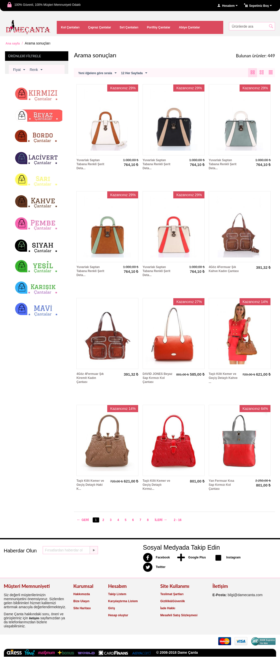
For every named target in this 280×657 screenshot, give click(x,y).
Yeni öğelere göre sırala (97, 73)
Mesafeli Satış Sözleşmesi (178, 615)
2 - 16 (178, 520)
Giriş (111, 608)
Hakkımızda (81, 594)
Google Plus (191, 558)
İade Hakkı (167, 608)
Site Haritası (82, 608)
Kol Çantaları (70, 27)
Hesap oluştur (118, 615)
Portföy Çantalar (158, 27)
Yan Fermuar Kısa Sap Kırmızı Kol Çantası (221, 485)
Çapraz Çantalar (99, 27)
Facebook (156, 558)
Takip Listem (117, 594)
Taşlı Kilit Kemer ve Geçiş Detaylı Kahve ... (223, 378)
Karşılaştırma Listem (123, 601)
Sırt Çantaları (129, 27)
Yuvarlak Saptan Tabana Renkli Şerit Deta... (90, 164)
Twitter (154, 567)
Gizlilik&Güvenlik (172, 601)
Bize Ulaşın (81, 601)
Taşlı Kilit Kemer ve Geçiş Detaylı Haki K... (90, 485)
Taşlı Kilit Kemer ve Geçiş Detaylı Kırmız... (156, 485)
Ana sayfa (13, 43)
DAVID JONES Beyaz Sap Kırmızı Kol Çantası (157, 378)
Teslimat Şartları (171, 594)
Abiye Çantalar (189, 27)
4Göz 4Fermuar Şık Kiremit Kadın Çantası (90, 378)
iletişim (34, 618)
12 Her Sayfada (134, 73)
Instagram (227, 558)
